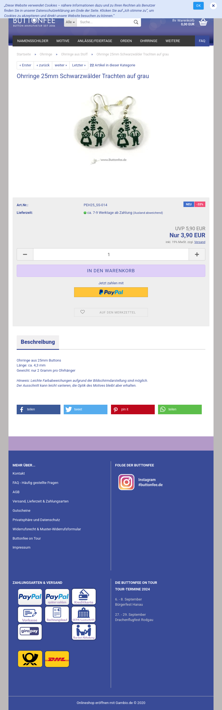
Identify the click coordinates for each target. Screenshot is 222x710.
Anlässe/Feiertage (95, 41)
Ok (198, 6)
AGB (16, 492)
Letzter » (79, 65)
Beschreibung (38, 342)
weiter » (61, 65)
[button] (38, 409)
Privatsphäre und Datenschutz (36, 520)
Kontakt (19, 473)
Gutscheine (21, 510)
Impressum (21, 547)
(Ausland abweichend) (148, 213)
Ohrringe (148, 41)
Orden (126, 41)
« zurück (42, 65)
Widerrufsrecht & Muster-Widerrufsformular (47, 529)
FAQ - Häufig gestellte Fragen (35, 483)
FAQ (202, 41)
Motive (63, 41)
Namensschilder (32, 41)
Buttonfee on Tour (27, 538)
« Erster (25, 65)
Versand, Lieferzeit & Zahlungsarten (41, 501)
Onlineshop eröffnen (93, 703)
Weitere (173, 41)
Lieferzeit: (25, 213)
